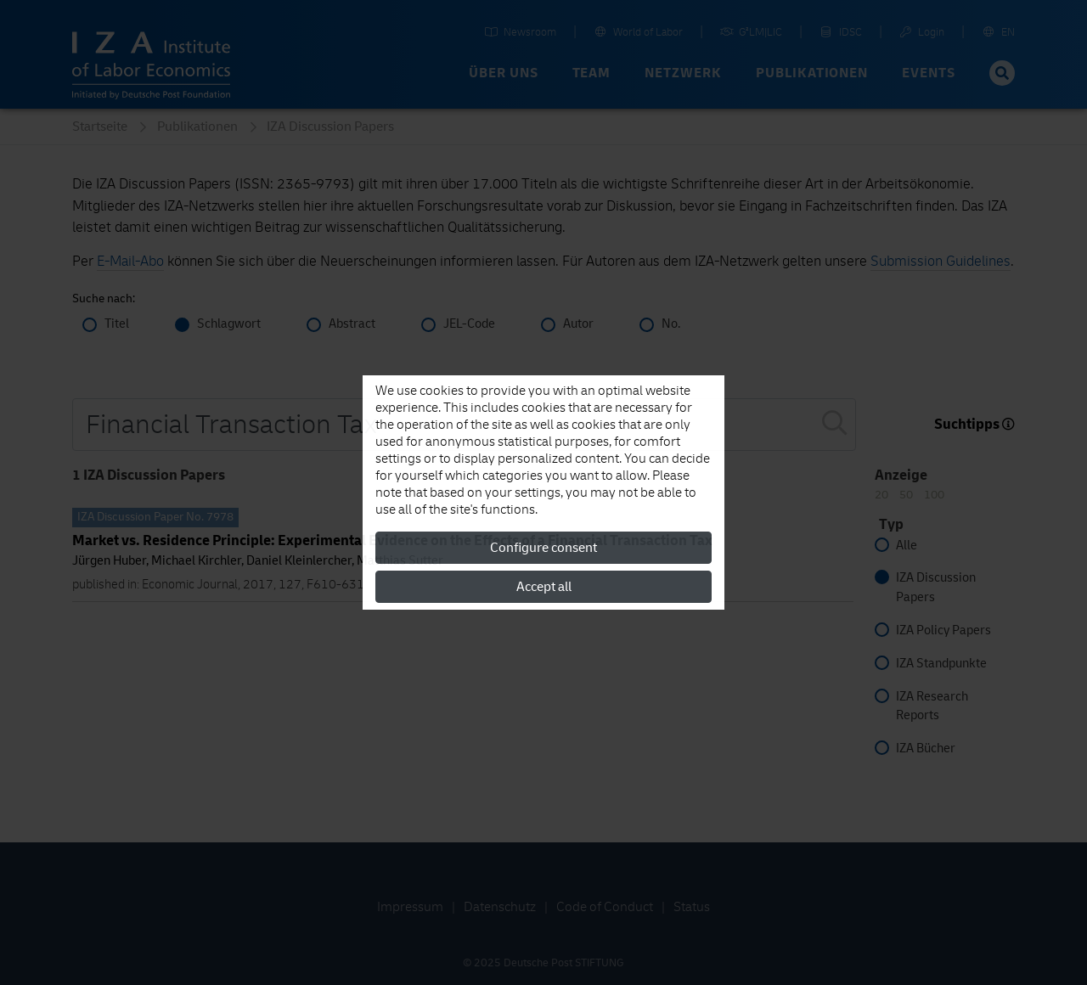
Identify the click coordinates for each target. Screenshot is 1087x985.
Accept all (544, 586)
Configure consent (543, 547)
